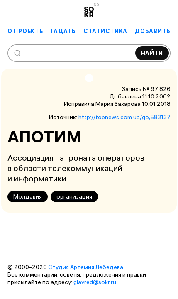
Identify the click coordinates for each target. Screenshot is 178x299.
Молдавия (27, 196)
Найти (152, 53)
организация (74, 196)
